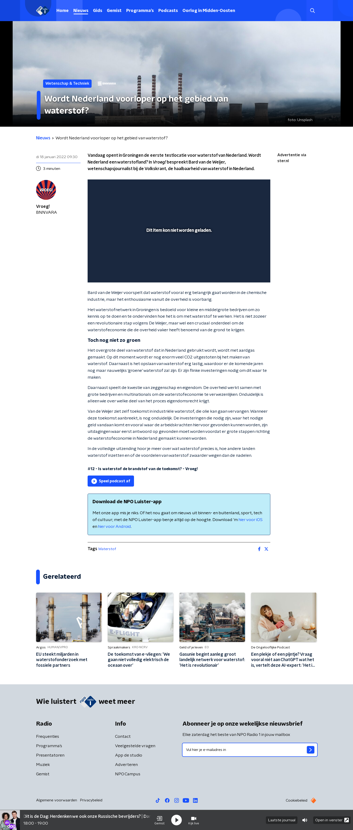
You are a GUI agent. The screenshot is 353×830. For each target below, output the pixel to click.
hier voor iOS (250, 520)
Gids (97, 11)
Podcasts (168, 11)
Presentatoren (50, 755)
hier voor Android (114, 527)
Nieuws (80, 11)
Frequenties (47, 737)
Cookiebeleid (296, 800)
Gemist (114, 11)
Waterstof (107, 549)
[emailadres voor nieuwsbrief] (249, 749)
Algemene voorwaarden (56, 800)
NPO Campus (127, 774)
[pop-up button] (249, 272)
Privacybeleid (91, 800)
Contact (123, 737)
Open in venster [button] (332, 820)
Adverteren (126, 765)
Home (62, 11)
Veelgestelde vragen (135, 746)
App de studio (128, 755)
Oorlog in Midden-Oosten (208, 11)
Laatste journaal (281, 820)
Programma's (140, 11)
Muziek (43, 765)
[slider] (178, 259)
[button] (159, 820)
